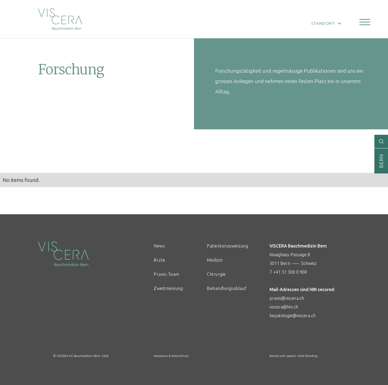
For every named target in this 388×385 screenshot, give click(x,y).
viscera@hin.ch (283, 306)
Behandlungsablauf (225, 288)
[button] (364, 22)
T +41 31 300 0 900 (288, 272)
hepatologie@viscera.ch (292, 315)
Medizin (215, 260)
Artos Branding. (308, 356)
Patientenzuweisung (225, 245)
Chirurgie (216, 274)
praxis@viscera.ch (286, 298)
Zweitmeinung (168, 288)
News (159, 245)
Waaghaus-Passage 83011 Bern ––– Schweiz (319, 281)
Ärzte (159, 260)
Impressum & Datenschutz (171, 356)
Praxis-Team (166, 274)
